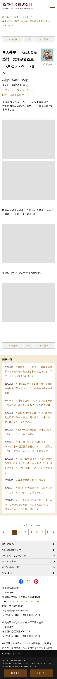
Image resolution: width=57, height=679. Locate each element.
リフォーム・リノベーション (18, 90)
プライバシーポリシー (31, 663)
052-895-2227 (32, 601)
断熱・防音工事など (13, 95)
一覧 (28, 39)
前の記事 (13, 39)
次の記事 (44, 39)
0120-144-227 (16, 601)
